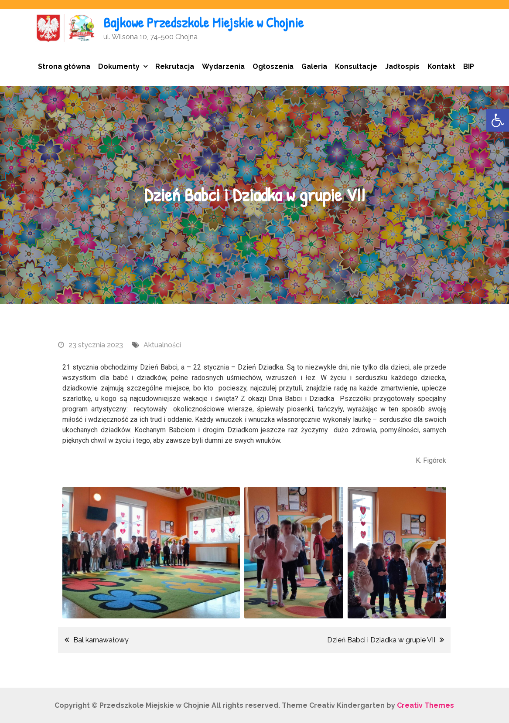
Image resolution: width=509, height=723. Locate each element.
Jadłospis (402, 66)
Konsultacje (356, 66)
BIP (468, 66)
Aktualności (162, 345)
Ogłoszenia (273, 66)
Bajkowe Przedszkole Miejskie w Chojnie (203, 22)
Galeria (314, 66)
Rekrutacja (174, 66)
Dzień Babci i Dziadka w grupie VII (381, 640)
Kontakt (441, 66)
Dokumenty (119, 66)
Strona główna (64, 66)
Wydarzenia (223, 66)
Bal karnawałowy (101, 640)
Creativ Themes (425, 705)
